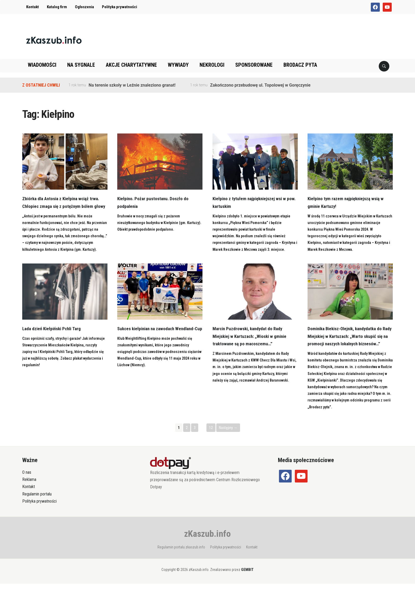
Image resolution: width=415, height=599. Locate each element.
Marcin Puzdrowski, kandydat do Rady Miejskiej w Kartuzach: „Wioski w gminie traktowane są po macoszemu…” (252, 343)
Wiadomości (42, 65)
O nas (26, 487)
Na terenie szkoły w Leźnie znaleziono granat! (132, 85)
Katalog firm (57, 7)
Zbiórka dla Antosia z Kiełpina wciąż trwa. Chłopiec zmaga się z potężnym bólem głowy (63, 206)
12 (211, 443)
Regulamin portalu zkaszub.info (181, 562)
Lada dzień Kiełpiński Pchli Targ (53, 336)
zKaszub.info (207, 549)
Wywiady (178, 65)
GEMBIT (247, 585)
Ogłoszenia (84, 7)
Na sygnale (81, 65)
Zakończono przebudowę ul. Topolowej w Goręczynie (260, 85)
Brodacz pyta (300, 65)
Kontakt (32, 7)
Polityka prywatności (119, 7)
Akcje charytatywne (131, 65)
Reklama (29, 494)
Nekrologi (212, 65)
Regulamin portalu (37, 509)
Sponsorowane (254, 65)
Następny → (228, 443)
